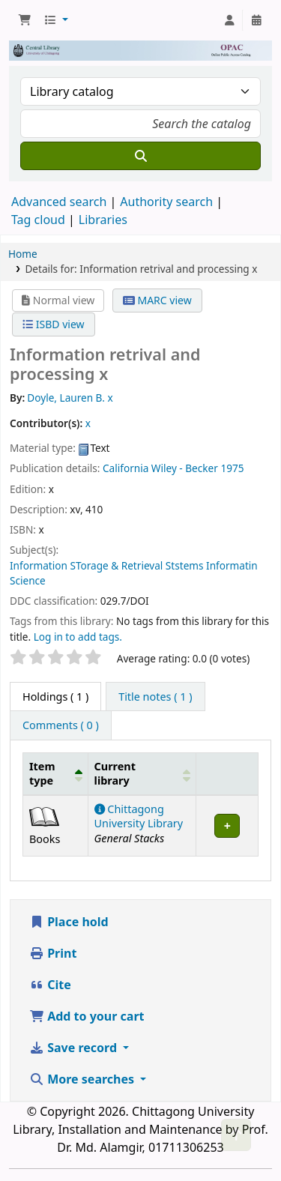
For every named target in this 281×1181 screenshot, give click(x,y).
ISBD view (53, 324)
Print (52, 953)
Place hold (69, 921)
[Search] (140, 156)
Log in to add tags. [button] (78, 636)
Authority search (166, 201)
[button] (24, 20)
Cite (50, 984)
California (125, 468)
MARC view (157, 300)
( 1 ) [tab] (55, 696)
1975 (232, 468)
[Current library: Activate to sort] (142, 773)
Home (22, 254)
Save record (74, 1047)
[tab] (155, 697)
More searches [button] (83, 1079)
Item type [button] (42, 773)
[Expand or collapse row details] (227, 825)
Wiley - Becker (184, 468)
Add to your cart (87, 1016)
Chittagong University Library (139, 816)
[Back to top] (236, 1135)
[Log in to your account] (229, 20)
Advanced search (58, 201)
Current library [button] (115, 773)
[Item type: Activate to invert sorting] (55, 773)
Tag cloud (38, 219)
